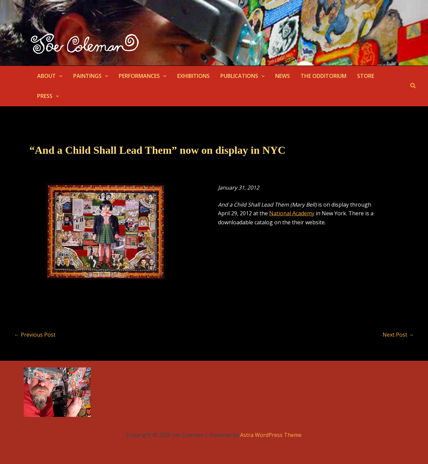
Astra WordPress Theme (271, 435)
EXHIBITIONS (193, 76)
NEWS (282, 76)
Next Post (398, 334)
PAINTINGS (90, 76)
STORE (365, 76)
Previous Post (35, 334)
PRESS (48, 96)
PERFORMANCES (143, 76)
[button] (59, 76)
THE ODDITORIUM (323, 76)
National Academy (291, 213)
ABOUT (50, 76)
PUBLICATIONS (242, 76)
